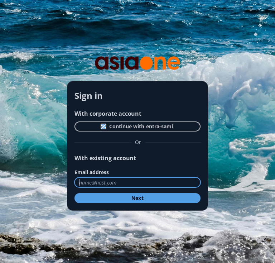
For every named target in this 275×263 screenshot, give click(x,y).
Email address (91, 172)
